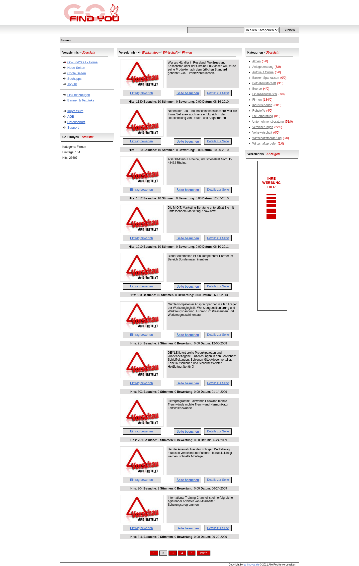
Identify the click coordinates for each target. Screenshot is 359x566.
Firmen (257, 99)
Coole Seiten (76, 73)
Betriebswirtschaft (264, 83)
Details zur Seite (218, 93)
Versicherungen (262, 127)
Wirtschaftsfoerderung (266, 138)
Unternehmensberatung (268, 121)
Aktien (256, 61)
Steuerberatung (262, 116)
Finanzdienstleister (264, 94)
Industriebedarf (262, 105)
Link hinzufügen (78, 95)
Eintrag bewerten (141, 93)
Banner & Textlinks (80, 100)
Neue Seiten (76, 68)
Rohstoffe (258, 110)
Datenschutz (76, 122)
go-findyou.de (251, 564)
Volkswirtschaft (262, 132)
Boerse (257, 88)
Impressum (75, 111)
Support (73, 127)
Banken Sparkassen (265, 78)
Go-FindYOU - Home (82, 62)
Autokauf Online (262, 72)
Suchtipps (74, 79)
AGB (70, 116)
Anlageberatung (262, 67)
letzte (203, 553)
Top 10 (72, 84)
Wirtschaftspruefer (264, 143)
